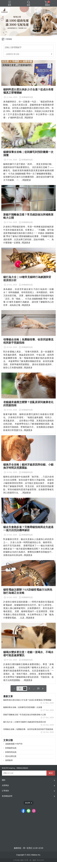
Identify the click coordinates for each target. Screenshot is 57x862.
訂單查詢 (5, 791)
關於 (3, 780)
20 (38, 688)
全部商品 (5, 785)
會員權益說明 (7, 796)
